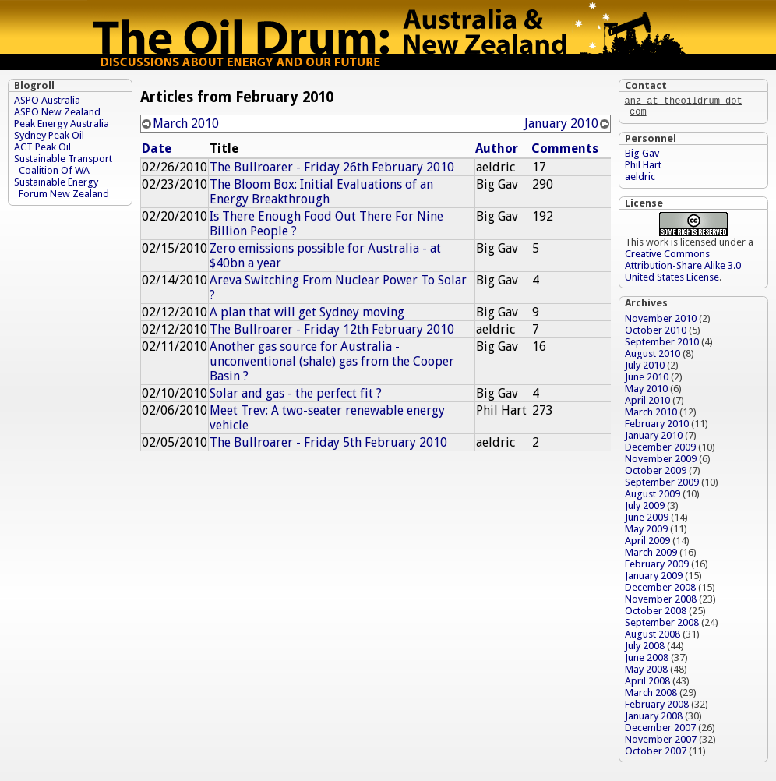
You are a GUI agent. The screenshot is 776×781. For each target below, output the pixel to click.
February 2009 (657, 567)
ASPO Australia (47, 100)
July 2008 (645, 649)
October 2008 (655, 614)
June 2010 (646, 380)
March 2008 (651, 695)
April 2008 (647, 684)
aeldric (640, 180)
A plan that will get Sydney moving (307, 312)
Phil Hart (643, 168)
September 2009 (662, 485)
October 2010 (655, 333)
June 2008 (646, 660)
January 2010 (561, 123)
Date (156, 148)
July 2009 (645, 508)
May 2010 (646, 392)
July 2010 (645, 368)
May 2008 (646, 672)
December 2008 (660, 590)
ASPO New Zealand (57, 112)
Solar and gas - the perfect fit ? (296, 393)
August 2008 (652, 637)
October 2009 (655, 473)
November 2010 (661, 321)
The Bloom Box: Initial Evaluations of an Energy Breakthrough (321, 192)
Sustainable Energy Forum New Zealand (62, 188)
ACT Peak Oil (42, 147)
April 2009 (647, 544)
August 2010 (652, 356)
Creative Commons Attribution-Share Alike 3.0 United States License (683, 268)
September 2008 (662, 625)
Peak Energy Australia (61, 123)
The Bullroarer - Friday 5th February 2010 (328, 442)
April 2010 (647, 403)
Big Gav (642, 156)
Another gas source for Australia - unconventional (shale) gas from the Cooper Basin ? (332, 361)
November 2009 (661, 462)
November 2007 (661, 742)
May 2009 (646, 532)
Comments (564, 148)
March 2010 (186, 123)
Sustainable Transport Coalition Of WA (63, 164)
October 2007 (655, 754)
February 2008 (657, 707)
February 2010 (657, 427)
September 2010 (662, 345)
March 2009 (651, 555)
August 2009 (652, 497)
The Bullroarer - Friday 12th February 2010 (332, 329)
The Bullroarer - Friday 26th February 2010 (332, 167)
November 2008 (661, 602)
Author (496, 148)
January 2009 (654, 579)
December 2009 (660, 450)
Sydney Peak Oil (49, 135)
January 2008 (654, 719)
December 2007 (660, 731)
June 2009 (646, 520)
